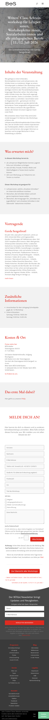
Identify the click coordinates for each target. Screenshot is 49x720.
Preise (14, 655)
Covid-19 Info (14, 660)
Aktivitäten (34, 648)
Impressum (34, 671)
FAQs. (24, 399)
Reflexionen (35, 650)
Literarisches (35, 655)
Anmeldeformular (14, 696)
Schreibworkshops (14, 648)
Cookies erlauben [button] (43, 715)
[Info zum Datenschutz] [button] (9, 718)
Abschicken (37, 539)
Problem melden (14, 706)
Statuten (35, 678)
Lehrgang (14, 650)
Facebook (14, 701)
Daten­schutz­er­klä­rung (29, 533)
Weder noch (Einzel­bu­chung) (15, 505)
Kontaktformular (14, 693)
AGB (35, 675)
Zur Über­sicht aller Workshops (24, 571)
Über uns (14, 671)
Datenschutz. (26, 635)
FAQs (14, 680)
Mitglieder (14, 678)
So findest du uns (14, 683)
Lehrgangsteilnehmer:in (13, 502)
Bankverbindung (35, 680)
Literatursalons (14, 653)
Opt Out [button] (34, 715)
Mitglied (8, 500)
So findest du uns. (11, 374)
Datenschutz (35, 673)
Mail (41, 557)
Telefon (14, 698)
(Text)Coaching (14, 657)
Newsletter (14, 703)
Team (14, 673)
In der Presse (35, 657)
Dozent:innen (14, 675)
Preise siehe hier (11, 344)
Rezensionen (35, 653)
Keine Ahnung (10, 507)
